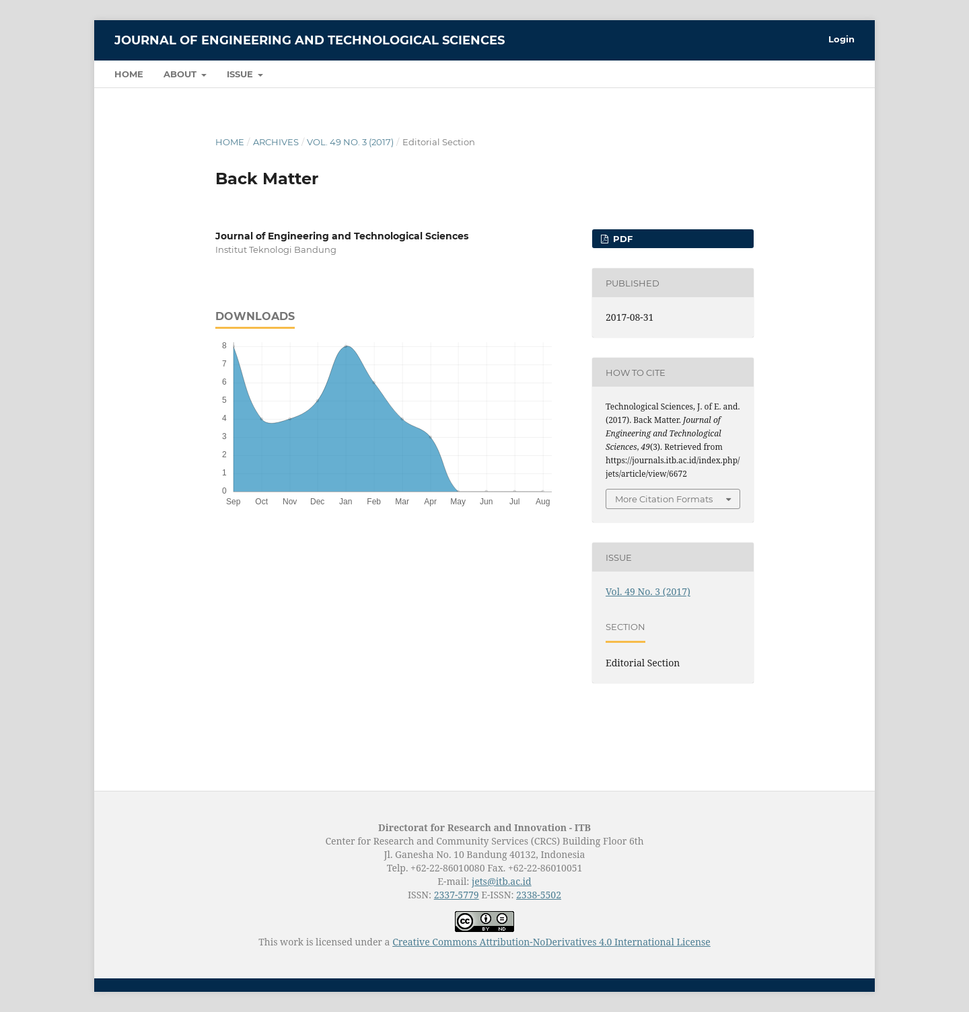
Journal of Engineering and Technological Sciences (309, 40)
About (181, 74)
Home (128, 74)
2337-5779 (456, 894)
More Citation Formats (664, 499)
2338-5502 (538, 894)
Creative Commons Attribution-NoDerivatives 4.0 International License (551, 941)
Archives (276, 142)
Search (824, 73)
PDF (621, 238)
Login (841, 39)
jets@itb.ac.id (502, 881)
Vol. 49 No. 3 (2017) (350, 142)
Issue (241, 74)
